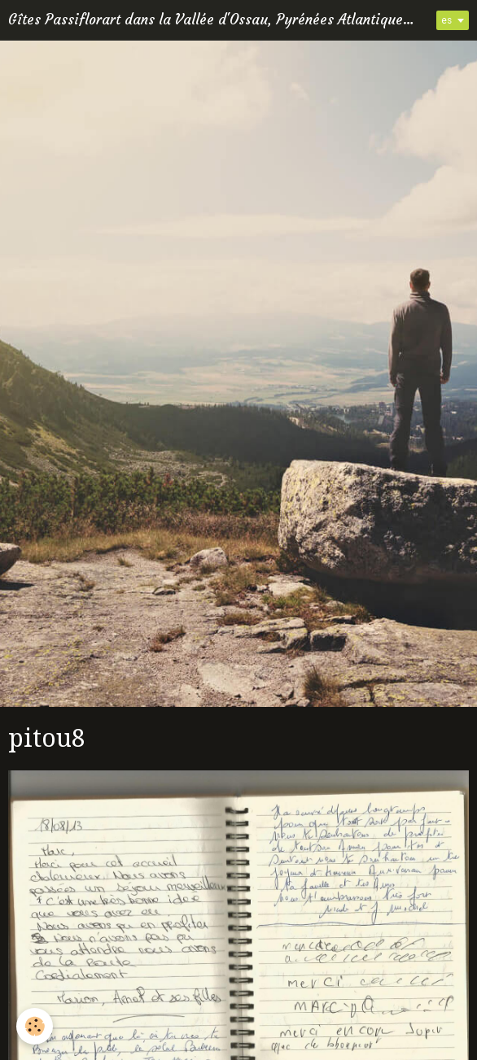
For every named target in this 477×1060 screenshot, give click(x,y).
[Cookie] (34, 1026)
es (446, 20)
